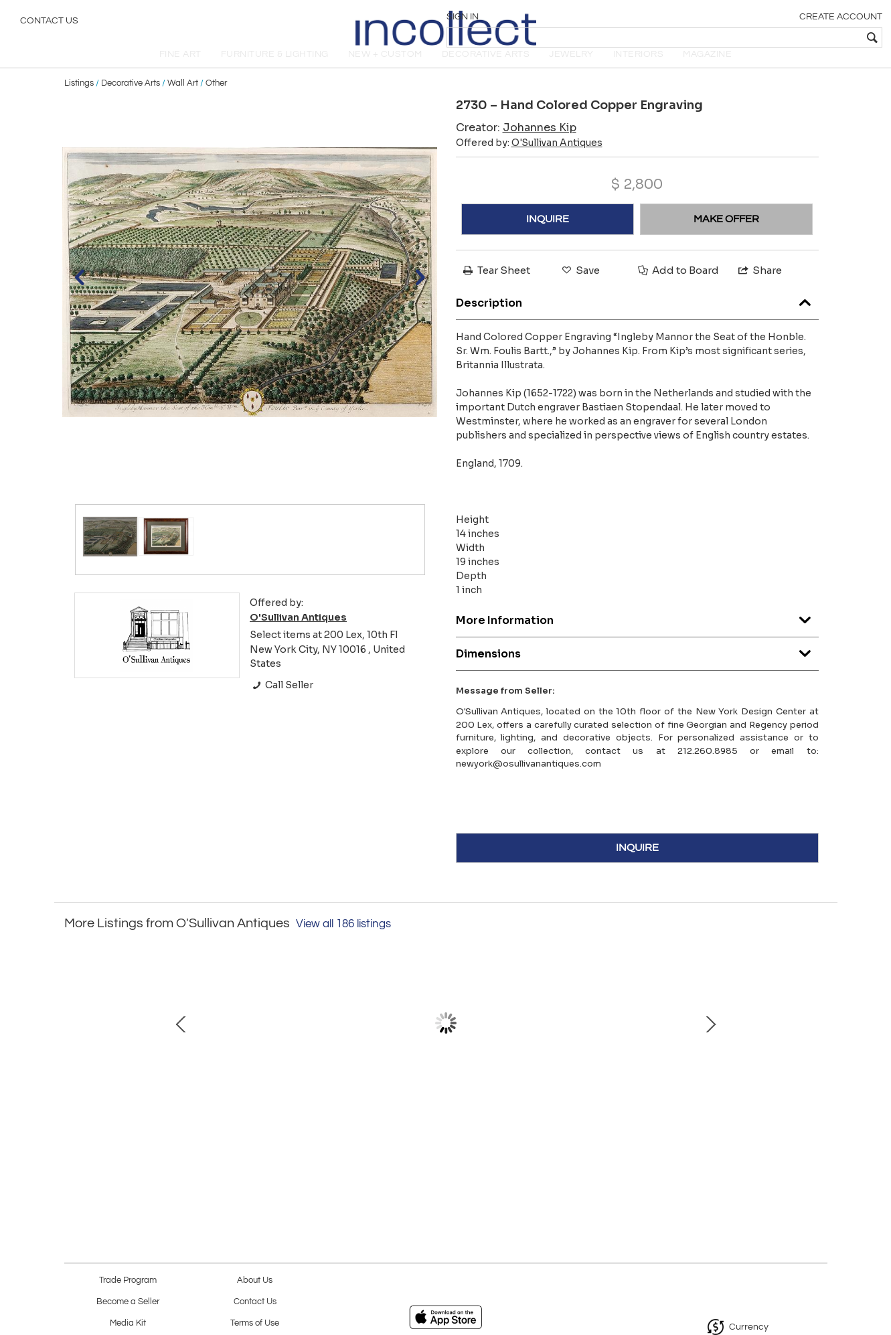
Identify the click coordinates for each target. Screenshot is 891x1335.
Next (817, 1055)
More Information (637, 636)
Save (580, 289)
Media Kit (128, 1323)
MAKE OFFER (726, 237)
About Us (254, 1280)
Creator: (516, 146)
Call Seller (281, 704)
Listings (79, 101)
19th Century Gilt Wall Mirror (582, 1110)
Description (637, 318)
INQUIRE (547, 237)
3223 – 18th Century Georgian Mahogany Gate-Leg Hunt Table (301, 1124)
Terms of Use (254, 1323)
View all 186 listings (343, 943)
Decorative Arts (130, 101)
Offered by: (529, 161)
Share (759, 289)
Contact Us (49, 23)
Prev (74, 1055)
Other (216, 101)
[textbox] (784, 37)
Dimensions (637, 669)
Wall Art (182, 101)
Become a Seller (127, 1302)
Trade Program (128, 1280)
